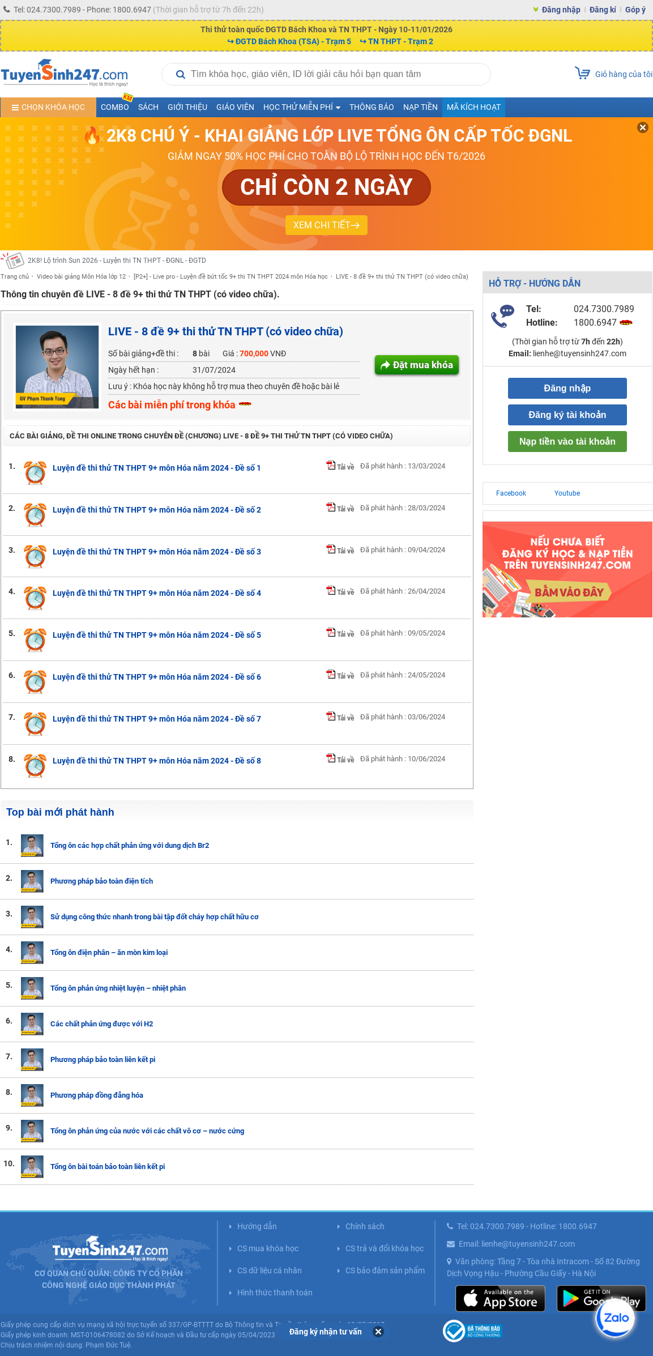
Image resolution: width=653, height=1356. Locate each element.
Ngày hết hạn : (133, 369)
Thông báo (371, 107)
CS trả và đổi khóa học (384, 1248)
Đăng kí (603, 9)
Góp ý (635, 9)
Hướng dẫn (257, 1226)
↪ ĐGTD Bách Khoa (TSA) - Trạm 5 (289, 41)
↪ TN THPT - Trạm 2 (396, 41)
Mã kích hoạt (474, 107)
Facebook (511, 493)
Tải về (340, 467)
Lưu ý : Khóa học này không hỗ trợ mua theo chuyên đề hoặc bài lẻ (223, 386)
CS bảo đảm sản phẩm (385, 1270)
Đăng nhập (561, 9)
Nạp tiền (420, 107)
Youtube (567, 493)
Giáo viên (235, 107)
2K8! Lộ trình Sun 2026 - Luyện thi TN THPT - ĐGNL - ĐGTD (117, 261)
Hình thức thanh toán (275, 1292)
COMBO (117, 104)
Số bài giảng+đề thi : (143, 353)
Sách (148, 107)
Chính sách (365, 1226)
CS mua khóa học (267, 1248)
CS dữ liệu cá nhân (269, 1270)
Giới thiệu (187, 107)
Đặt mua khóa (423, 364)
